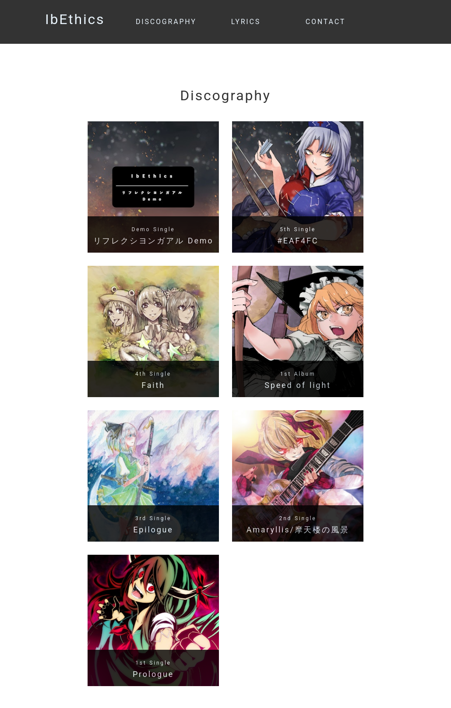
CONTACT (325, 22)
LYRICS (246, 22)
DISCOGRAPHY (166, 22)
